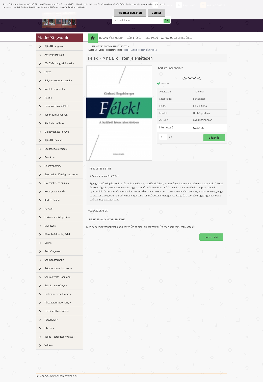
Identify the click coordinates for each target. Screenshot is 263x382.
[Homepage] (94, 37)
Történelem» (51, 320)
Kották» (48, 208)
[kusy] (163, 137)
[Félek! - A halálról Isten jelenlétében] (119, 67)
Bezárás (156, 13)
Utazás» (49, 328)
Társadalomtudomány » (57, 302)
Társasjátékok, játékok (56, 106)
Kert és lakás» (52, 200)
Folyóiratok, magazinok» (58, 80)
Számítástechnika (54, 260)
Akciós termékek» (54, 123)
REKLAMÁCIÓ (151, 38)
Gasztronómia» (53, 166)
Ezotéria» (49, 157)
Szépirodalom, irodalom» (58, 268)
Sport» (48, 243)
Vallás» (48, 345)
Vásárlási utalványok (56, 115)
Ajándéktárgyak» (53, 46)
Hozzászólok (211, 237)
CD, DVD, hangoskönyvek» (59, 63)
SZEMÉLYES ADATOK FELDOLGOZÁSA (110, 46)
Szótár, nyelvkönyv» (55, 285)
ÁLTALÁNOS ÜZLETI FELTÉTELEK (177, 38)
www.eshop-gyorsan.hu (63, 376)
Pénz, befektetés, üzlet (57, 234)
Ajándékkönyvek (53, 140)
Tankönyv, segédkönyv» (57, 294)
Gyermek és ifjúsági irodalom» (61, 174)
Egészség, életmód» (55, 149)
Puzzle (48, 97)
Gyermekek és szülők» (57, 183)
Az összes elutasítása (129, 13)
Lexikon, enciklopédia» (57, 217)
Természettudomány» (56, 311)
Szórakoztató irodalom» (57, 277)
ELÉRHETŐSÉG (133, 38)
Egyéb (47, 72)
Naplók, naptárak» (54, 89)
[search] (167, 20)
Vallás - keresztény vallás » (59, 337)
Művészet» (50, 226)
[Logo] (59, 20)
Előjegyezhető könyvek (57, 132)
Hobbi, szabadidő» (54, 191)
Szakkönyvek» (52, 251)
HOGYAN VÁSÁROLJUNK (111, 38)
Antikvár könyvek (54, 55)
